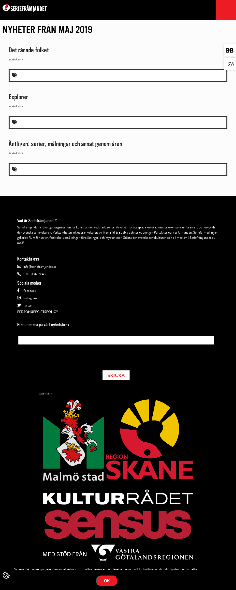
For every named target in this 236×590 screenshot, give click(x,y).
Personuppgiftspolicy (37, 311)
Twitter (28, 305)
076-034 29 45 (34, 274)
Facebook (29, 290)
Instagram (30, 298)
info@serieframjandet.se (39, 266)
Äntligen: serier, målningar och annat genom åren (65, 144)
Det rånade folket (29, 50)
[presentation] (55, 355)
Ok (107, 581)
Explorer (18, 97)
